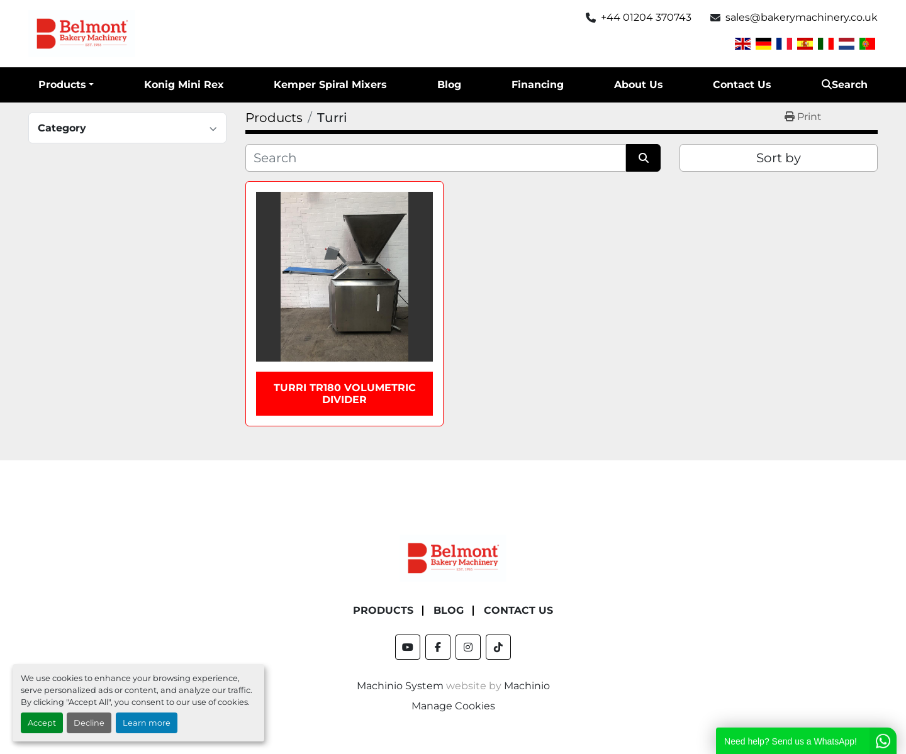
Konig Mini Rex (184, 85)
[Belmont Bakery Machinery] (453, 557)
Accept (42, 723)
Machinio (527, 686)
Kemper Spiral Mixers (330, 85)
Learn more (147, 723)
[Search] (435, 158)
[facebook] (437, 647)
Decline (89, 723)
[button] (66, 85)
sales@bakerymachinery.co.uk (801, 17)
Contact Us (742, 85)
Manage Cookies (453, 706)
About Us (638, 85)
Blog (449, 85)
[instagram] (468, 647)
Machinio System (400, 686)
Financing (538, 85)
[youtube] (407, 647)
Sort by (778, 157)
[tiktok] (498, 647)
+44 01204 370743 (646, 17)
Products (62, 85)
